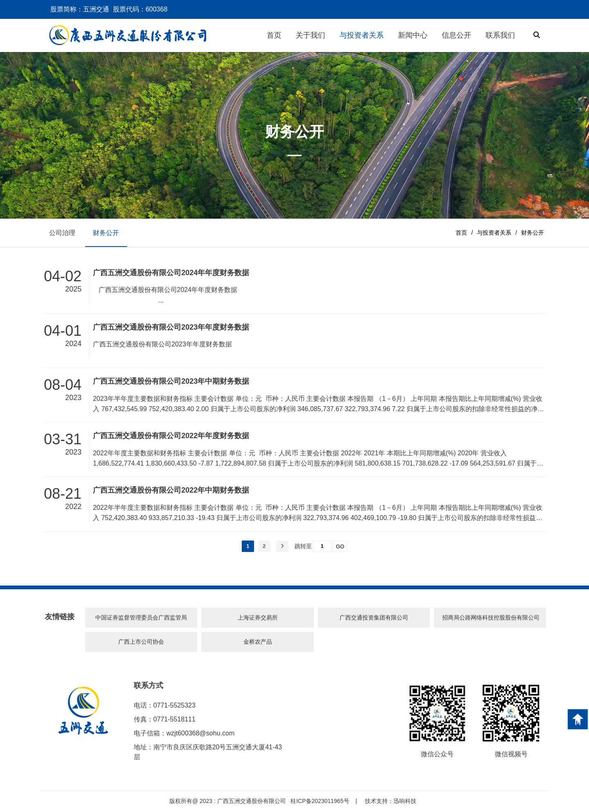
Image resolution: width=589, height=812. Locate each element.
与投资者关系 (494, 232)
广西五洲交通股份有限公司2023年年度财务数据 (171, 327)
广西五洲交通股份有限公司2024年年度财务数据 (171, 273)
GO (340, 547)
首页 (461, 232)
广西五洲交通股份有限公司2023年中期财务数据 (171, 382)
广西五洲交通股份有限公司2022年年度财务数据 (171, 436)
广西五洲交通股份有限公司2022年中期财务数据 (171, 490)
